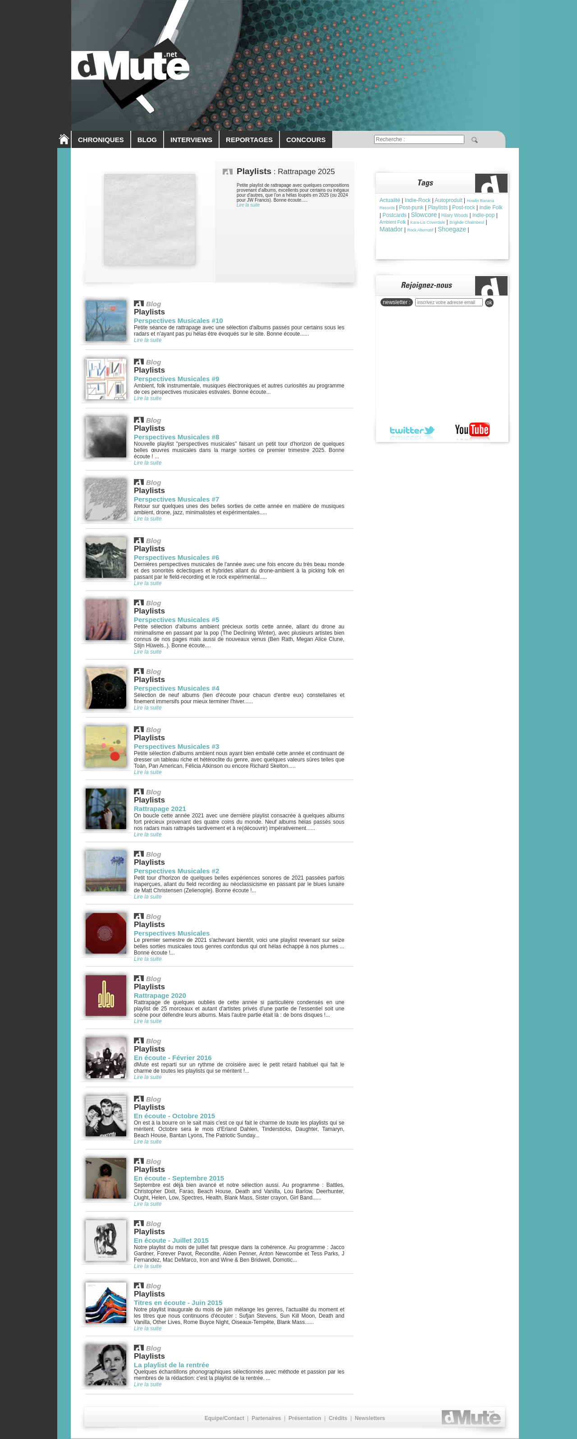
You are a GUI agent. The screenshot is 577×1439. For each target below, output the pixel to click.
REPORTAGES (249, 139)
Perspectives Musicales (172, 933)
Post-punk (411, 207)
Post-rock (463, 207)
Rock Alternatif (420, 230)
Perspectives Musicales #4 (176, 688)
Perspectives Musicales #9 (176, 379)
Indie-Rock (417, 200)
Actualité (390, 200)
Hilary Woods (454, 215)
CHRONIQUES (101, 139)
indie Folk (490, 207)
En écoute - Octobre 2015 (174, 1116)
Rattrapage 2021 (160, 808)
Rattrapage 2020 (160, 995)
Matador (391, 229)
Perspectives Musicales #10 (178, 320)
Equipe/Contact (224, 1418)
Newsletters (370, 1418)
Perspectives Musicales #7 (176, 499)
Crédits (338, 1418)
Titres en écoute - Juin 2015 (178, 1302)
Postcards (394, 215)
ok (489, 303)
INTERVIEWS (191, 139)
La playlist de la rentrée (171, 1365)
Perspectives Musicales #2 (176, 871)
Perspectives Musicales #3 (176, 746)
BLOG (147, 139)
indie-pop (483, 215)
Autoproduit (448, 200)
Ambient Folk (393, 222)
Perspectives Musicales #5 (176, 619)
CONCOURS (306, 139)
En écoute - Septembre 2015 (179, 1178)
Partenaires (266, 1418)
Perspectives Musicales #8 (176, 437)
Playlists (438, 207)
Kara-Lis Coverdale (427, 222)
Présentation (304, 1418)
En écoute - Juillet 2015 (171, 1240)
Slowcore (424, 214)
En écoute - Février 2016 (173, 1057)
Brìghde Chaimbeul (466, 222)
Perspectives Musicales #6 (176, 557)
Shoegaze (452, 229)
